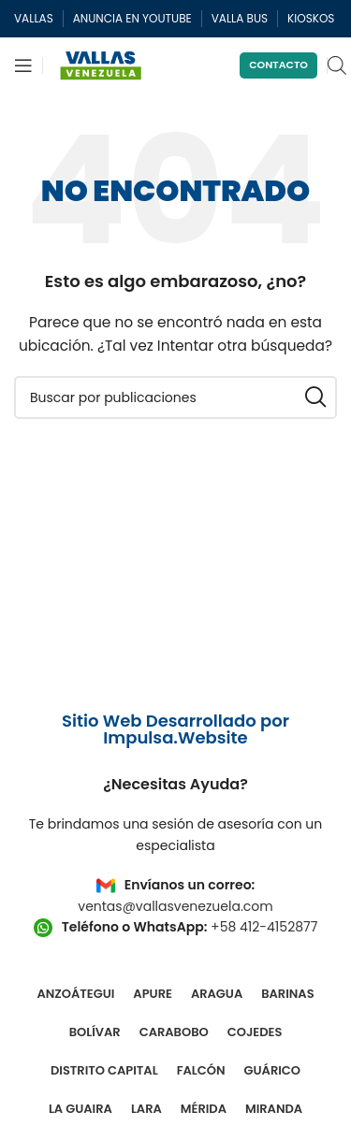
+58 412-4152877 (264, 926)
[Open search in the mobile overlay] (337, 65)
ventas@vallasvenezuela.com (175, 906)
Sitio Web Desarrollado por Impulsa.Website (175, 729)
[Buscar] (175, 397)
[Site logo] (101, 64)
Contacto (278, 64)
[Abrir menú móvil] (23, 65)
